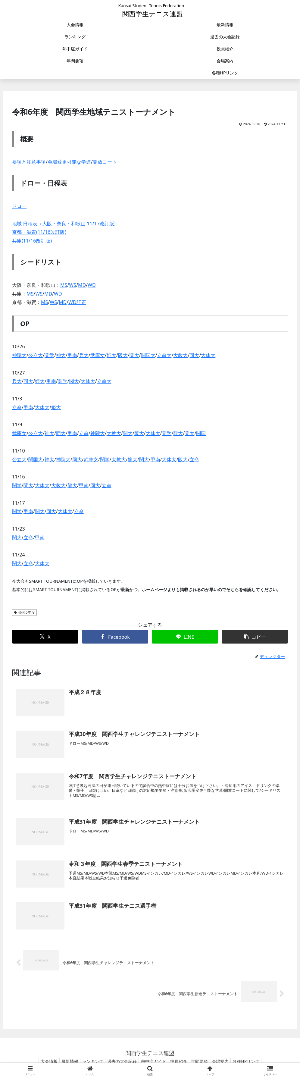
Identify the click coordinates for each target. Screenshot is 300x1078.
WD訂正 (77, 302)
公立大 (35, 355)
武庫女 (97, 355)
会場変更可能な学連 (69, 161)
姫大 (111, 355)
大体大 (208, 355)
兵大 (84, 355)
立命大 (164, 355)
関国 (201, 433)
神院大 (19, 355)
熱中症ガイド (153, 1061)
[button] (255, 637)
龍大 (178, 433)
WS (72, 285)
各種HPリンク (255, 1061)
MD (82, 285)
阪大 (123, 355)
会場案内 (227, 1061)
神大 (61, 355)
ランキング (88, 1061)
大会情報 (39, 1061)
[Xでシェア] (45, 637)
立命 (17, 407)
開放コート (105, 161)
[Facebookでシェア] (115, 637)
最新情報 (63, 1061)
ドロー (19, 206)
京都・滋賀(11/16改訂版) (39, 232)
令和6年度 (24, 612)
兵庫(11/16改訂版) (32, 240)
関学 (49, 355)
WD (92, 285)
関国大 (148, 355)
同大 (194, 355)
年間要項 (204, 1061)
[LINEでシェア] (185, 637)
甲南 (72, 355)
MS (63, 285)
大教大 (180, 355)
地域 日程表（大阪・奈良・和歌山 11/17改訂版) (64, 223)
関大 (134, 355)
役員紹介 (181, 1061)
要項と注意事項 (29, 161)
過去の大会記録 (120, 1061)
